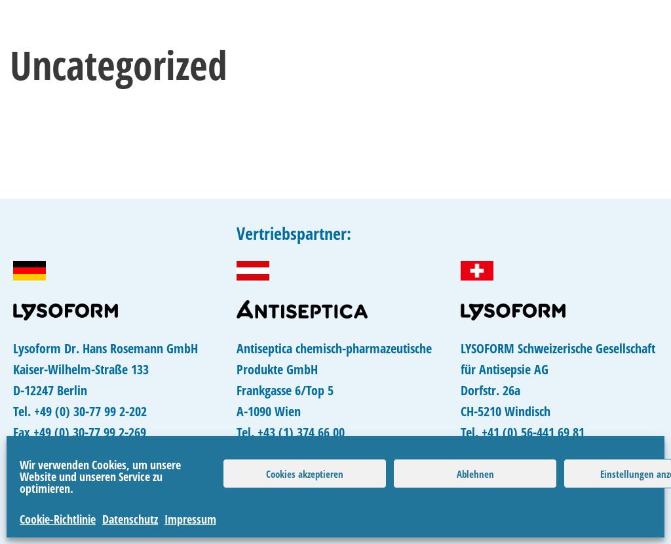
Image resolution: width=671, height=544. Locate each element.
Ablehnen (475, 473)
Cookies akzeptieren (304, 473)
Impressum (190, 519)
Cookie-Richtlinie (58, 519)
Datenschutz (130, 519)
